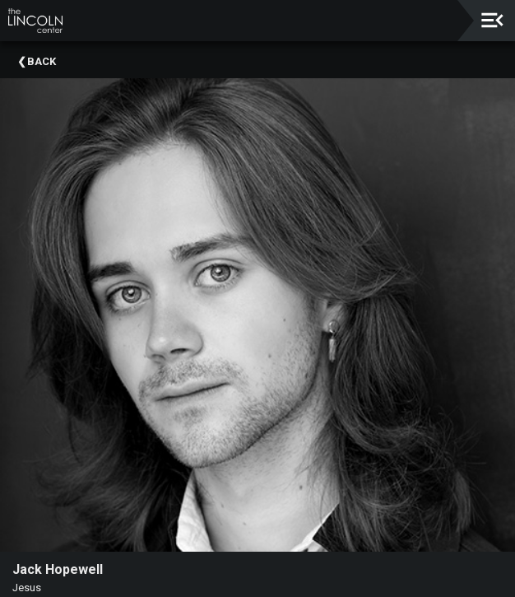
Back (41, 61)
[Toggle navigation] (492, 20)
